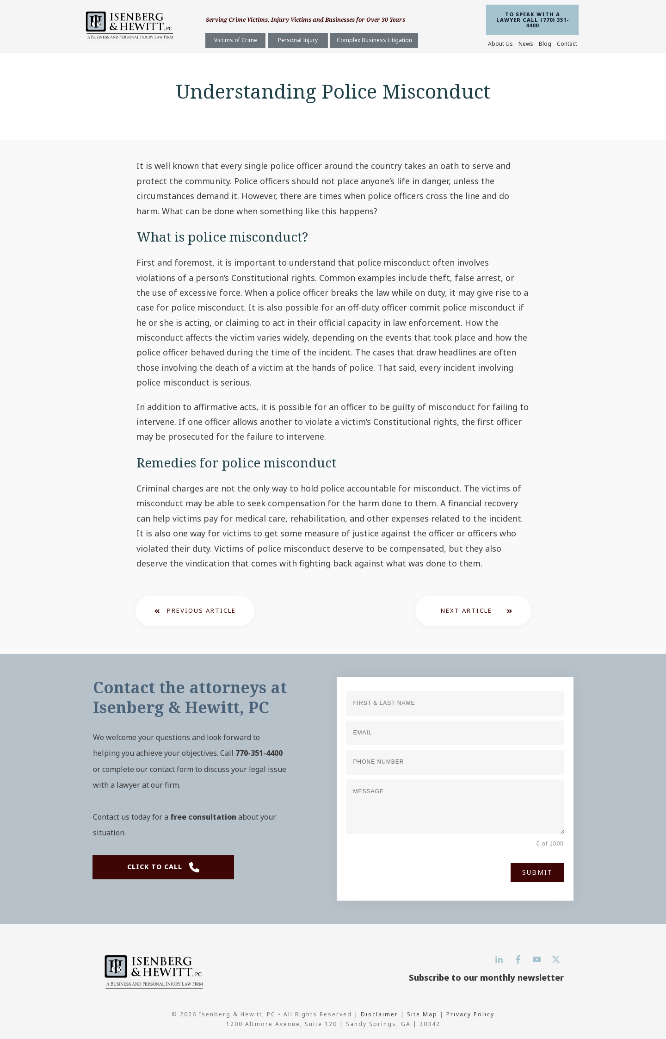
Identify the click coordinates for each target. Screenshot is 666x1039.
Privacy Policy (470, 1014)
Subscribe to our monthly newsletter (486, 977)
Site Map (422, 1014)
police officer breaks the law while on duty (361, 292)
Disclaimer (381, 1014)
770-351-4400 (259, 753)
